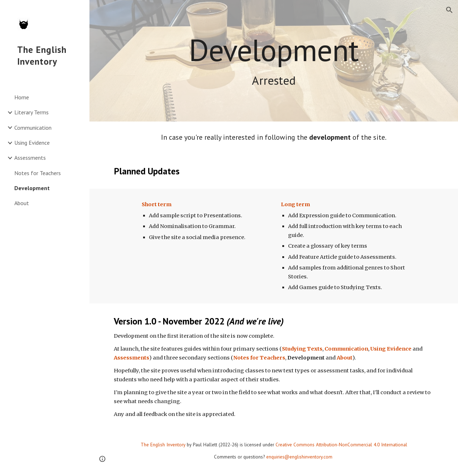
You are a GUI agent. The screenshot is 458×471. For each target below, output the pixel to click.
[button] (449, 10)
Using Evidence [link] (32, 142)
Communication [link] (33, 127)
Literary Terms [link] (31, 112)
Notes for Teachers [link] (37, 173)
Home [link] (21, 97)
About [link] (21, 203)
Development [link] (32, 188)
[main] (274, 61)
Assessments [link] (30, 157)
